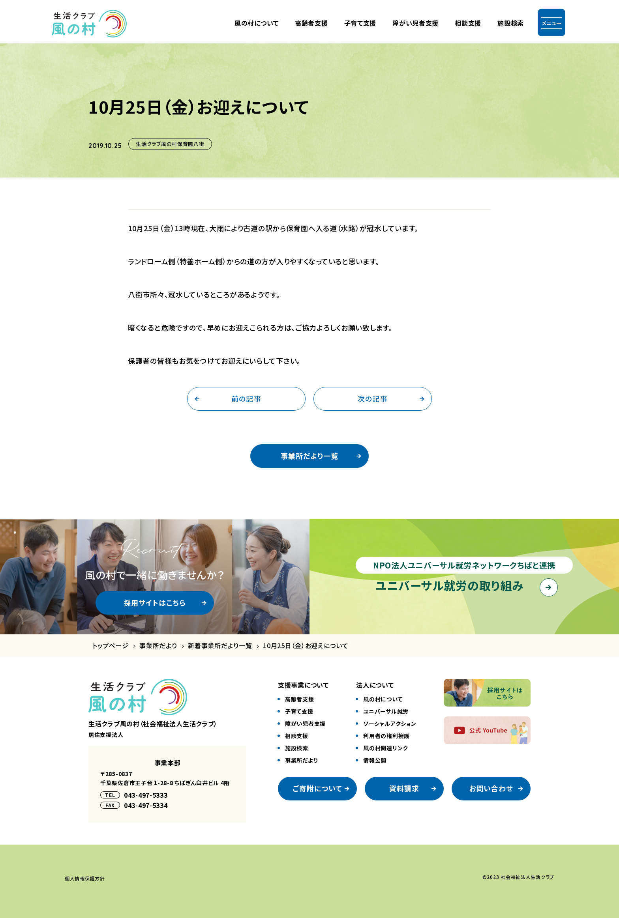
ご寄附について (318, 788)
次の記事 (372, 398)
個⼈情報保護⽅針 (85, 878)
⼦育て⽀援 (360, 23)
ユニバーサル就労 (386, 711)
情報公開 (374, 760)
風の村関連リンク (385, 748)
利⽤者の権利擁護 (386, 736)
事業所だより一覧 (309, 456)
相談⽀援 (296, 736)
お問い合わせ (491, 788)
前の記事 (246, 398)
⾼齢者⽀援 (311, 23)
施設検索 (510, 23)
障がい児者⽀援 (415, 23)
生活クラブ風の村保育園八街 (170, 144)
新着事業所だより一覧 (220, 645)
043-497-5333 (146, 795)
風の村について (256, 23)
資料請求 (404, 788)
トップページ (110, 645)
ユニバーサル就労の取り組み (449, 585)
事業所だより (158, 645)
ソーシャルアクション (389, 723)
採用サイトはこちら (155, 602)
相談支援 (468, 23)
